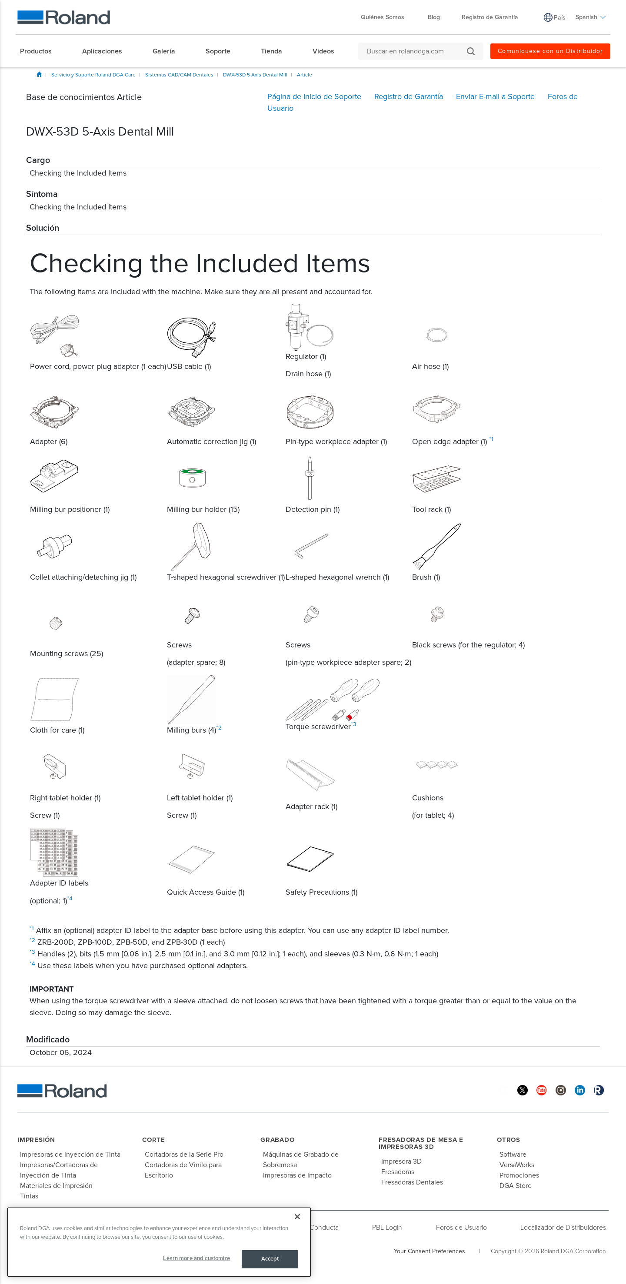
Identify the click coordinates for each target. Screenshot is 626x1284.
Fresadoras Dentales (412, 1182)
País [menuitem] (560, 17)
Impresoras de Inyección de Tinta (70, 1154)
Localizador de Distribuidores (563, 1227)
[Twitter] (522, 1089)
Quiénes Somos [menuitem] (387, 17)
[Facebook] (503, 1089)
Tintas (29, 1196)
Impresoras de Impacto (297, 1175)
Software (512, 1154)
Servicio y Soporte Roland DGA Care (93, 75)
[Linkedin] (580, 1089)
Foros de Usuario (461, 1227)
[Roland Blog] (599, 1089)
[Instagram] (561, 1089)
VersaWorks (516, 1165)
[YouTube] (541, 1089)
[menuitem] (40, 51)
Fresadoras (397, 1172)
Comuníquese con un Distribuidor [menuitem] (550, 51)
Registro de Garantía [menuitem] (490, 17)
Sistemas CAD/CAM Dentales (179, 75)
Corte (153, 1140)
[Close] (297, 1216)
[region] (159, 1242)
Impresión (36, 1140)
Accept (270, 1258)
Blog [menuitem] (434, 17)
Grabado (277, 1140)
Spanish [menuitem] (591, 17)
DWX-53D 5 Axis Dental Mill (255, 75)
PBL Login (387, 1227)
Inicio (39, 74)
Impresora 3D (401, 1161)
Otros (508, 1140)
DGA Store (515, 1185)
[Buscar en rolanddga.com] (416, 51)
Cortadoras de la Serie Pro (184, 1154)
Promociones (519, 1175)
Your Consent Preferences (429, 1251)
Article (304, 75)
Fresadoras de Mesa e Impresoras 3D (421, 1143)
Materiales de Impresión (56, 1185)
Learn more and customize (196, 1258)
